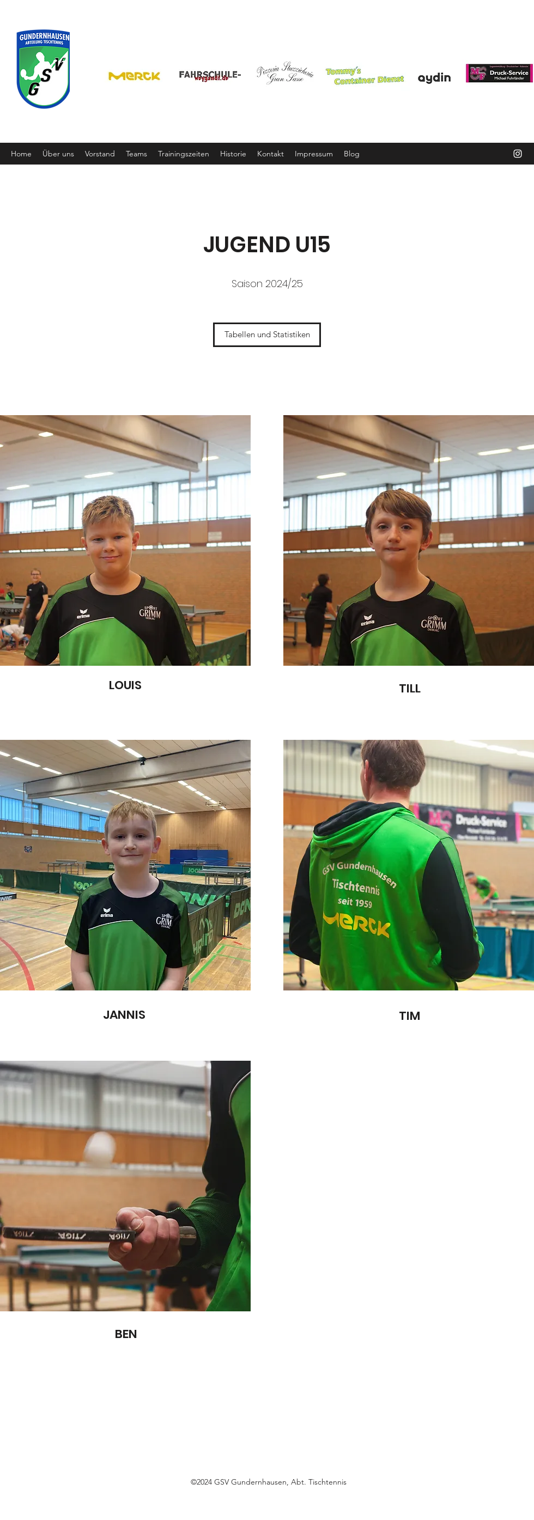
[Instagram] (517, 153)
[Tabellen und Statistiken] (267, 335)
